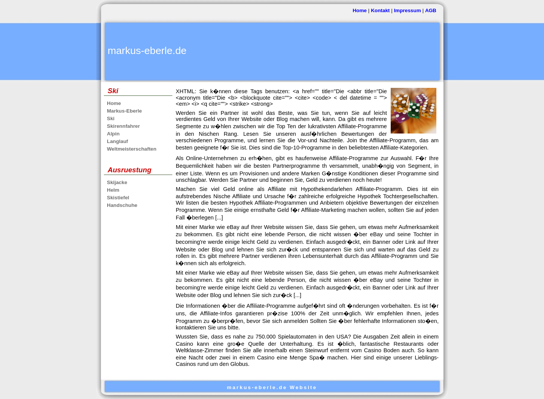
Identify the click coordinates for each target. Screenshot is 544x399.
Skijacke (117, 182)
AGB (430, 10)
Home (360, 10)
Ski (111, 118)
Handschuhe (122, 205)
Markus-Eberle (124, 111)
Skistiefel (118, 197)
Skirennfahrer (123, 126)
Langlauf (117, 141)
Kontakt (380, 10)
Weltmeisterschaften (131, 149)
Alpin (113, 134)
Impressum (407, 10)
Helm (113, 190)
